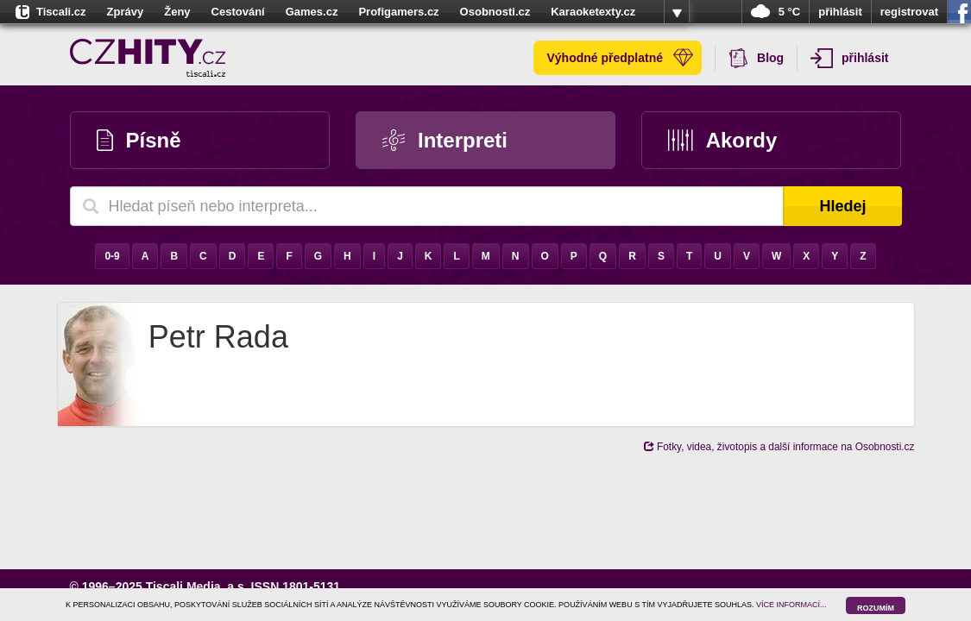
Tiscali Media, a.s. (197, 586)
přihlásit (840, 11)
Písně (139, 140)
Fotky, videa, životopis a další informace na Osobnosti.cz (779, 447)
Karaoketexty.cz (593, 11)
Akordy (722, 140)
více (677, 12)
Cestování (238, 11)
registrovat (909, 11)
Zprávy (125, 11)
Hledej (842, 206)
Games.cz (312, 11)
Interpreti (445, 140)
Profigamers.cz (398, 11)
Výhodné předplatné (619, 57)
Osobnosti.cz (495, 11)
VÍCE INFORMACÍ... (791, 604)
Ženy (177, 11)
